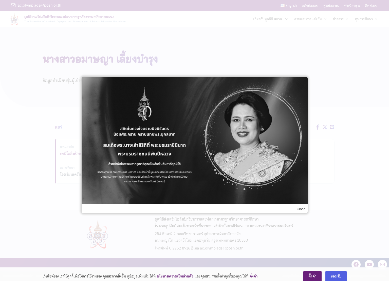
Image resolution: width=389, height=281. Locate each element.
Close (301, 209)
